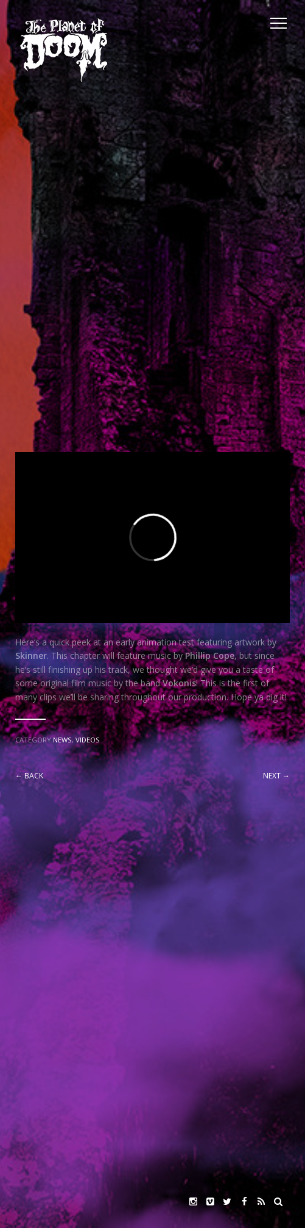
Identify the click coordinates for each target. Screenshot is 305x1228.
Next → (276, 775)
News (62, 739)
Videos (87, 739)
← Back (29, 775)
